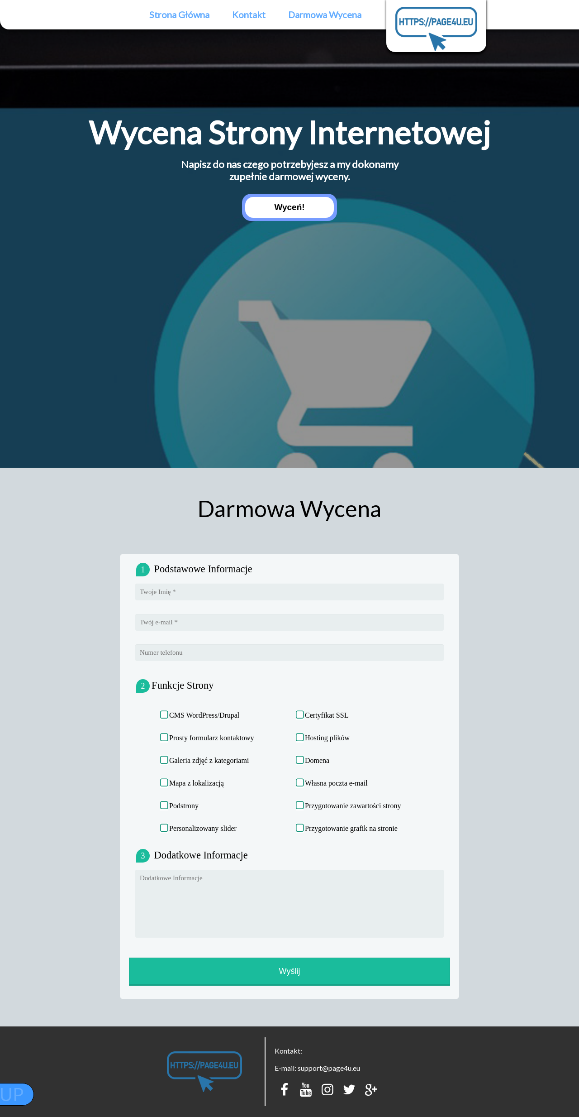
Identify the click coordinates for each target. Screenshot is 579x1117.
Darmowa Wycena (324, 14)
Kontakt (249, 14)
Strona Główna (179, 14)
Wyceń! (289, 207)
